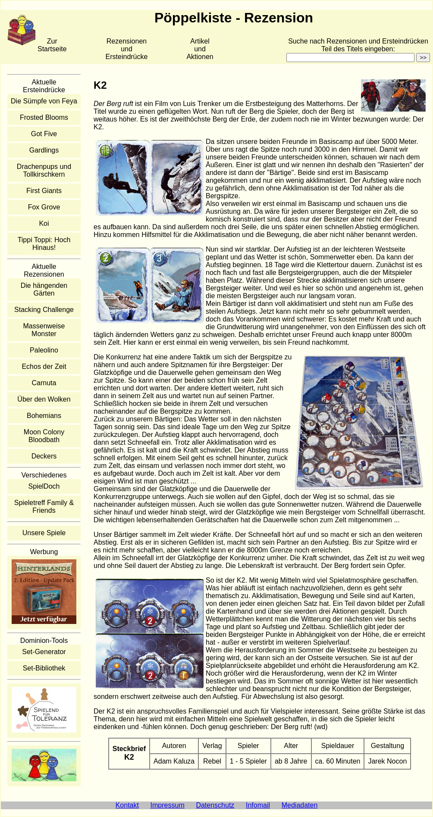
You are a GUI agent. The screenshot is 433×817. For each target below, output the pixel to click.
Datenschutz (215, 805)
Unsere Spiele (44, 532)
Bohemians (44, 415)
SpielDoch (44, 486)
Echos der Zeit (44, 366)
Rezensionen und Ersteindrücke (127, 48)
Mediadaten (300, 805)
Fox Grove (44, 207)
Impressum (168, 805)
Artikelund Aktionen (199, 48)
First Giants (44, 190)
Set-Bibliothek (44, 668)
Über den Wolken (43, 399)
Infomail (258, 805)
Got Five (44, 133)
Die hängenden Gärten (44, 289)
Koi (44, 223)
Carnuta (44, 383)
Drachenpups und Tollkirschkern (44, 170)
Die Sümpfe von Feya (44, 101)
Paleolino (44, 350)
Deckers (44, 456)
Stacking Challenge (44, 309)
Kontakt (127, 805)
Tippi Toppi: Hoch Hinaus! (44, 243)
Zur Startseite (52, 45)
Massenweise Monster (44, 329)
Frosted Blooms (44, 117)
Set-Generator (44, 651)
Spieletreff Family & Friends (44, 506)
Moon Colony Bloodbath (44, 435)
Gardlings (44, 150)
